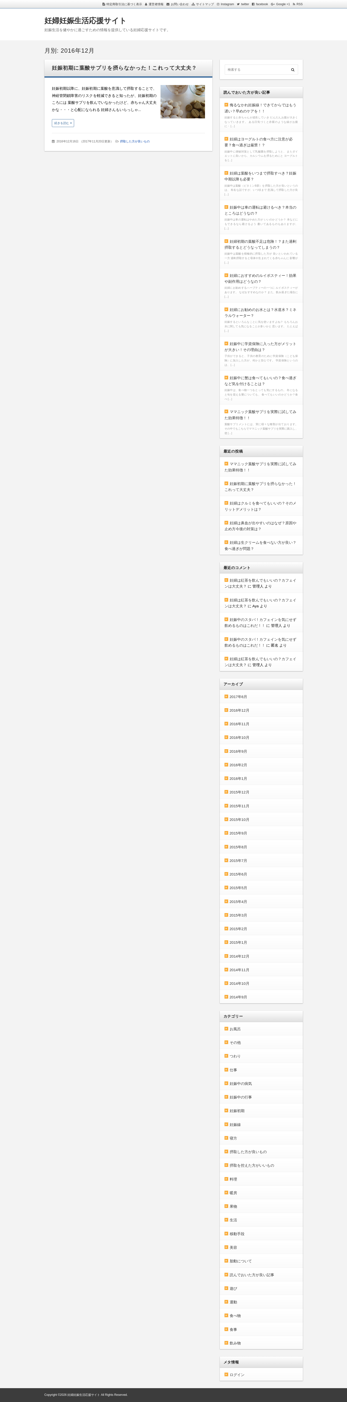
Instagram (227, 4)
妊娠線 (235, 1124)
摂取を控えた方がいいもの (252, 1165)
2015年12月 (239, 792)
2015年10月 (239, 819)
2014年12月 (239, 956)
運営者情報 (156, 4)
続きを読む (61, 123)
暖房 (233, 1193)
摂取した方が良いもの (135, 141)
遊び (233, 1288)
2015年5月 (238, 888)
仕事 (233, 1070)
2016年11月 (239, 724)
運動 (233, 1302)
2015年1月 (238, 942)
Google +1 (283, 4)
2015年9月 (238, 833)
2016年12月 (239, 710)
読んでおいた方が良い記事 (252, 1275)
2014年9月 (238, 997)
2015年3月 (238, 915)
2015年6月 (238, 874)
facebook (262, 4)
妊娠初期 (237, 1111)
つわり (235, 1056)
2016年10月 (239, 737)
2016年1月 (238, 778)
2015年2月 (238, 929)
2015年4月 (238, 901)
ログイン (237, 1375)
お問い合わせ (180, 4)
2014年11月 (239, 970)
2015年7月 (238, 860)
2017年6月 (238, 697)
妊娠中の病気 (241, 1083)
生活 (233, 1220)
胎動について (241, 1261)
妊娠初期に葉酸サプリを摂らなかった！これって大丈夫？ (124, 68)
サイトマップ (205, 4)
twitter (245, 4)
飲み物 (235, 1343)
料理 (233, 1179)
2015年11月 (239, 806)
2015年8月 (238, 847)
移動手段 (237, 1234)
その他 (235, 1042)
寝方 (233, 1138)
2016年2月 (238, 765)
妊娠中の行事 (241, 1097)
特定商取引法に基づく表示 (124, 4)
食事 (233, 1329)
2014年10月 (239, 983)
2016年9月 (238, 751)
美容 (233, 1247)
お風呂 (235, 1029)
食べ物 (235, 1316)
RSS (300, 4)
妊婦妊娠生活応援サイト (85, 21)
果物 (233, 1206)
